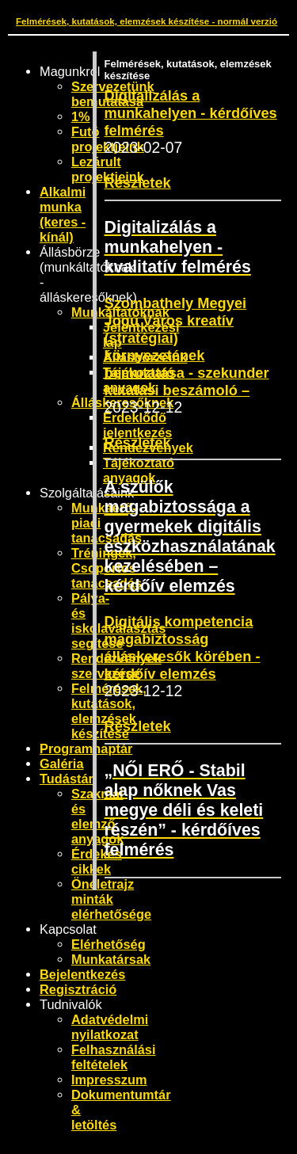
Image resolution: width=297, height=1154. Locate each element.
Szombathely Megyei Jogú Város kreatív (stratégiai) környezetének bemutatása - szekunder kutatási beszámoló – (187, 346)
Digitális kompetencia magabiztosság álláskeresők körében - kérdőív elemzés (183, 647)
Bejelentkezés (82, 974)
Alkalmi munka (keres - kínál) (63, 214)
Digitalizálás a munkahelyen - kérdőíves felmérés (191, 113)
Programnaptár (86, 748)
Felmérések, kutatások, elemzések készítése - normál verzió (146, 21)
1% (80, 116)
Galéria (62, 763)
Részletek (138, 182)
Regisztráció (78, 989)
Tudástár (66, 778)
